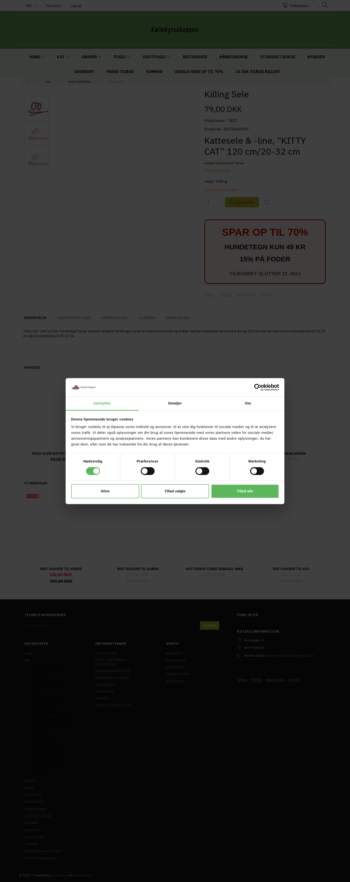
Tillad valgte (175, 491)
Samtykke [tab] (102, 403)
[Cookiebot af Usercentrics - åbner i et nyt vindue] (257, 387)
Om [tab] (248, 403)
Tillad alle (244, 491)
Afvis (105, 491)
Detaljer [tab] (175, 403)
